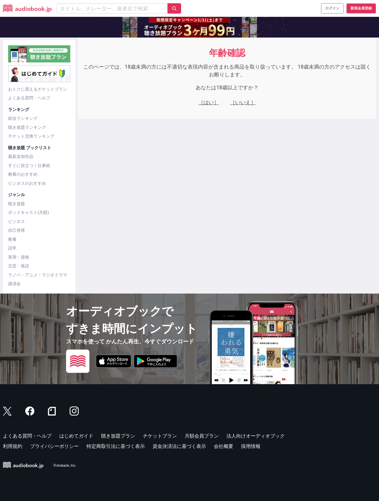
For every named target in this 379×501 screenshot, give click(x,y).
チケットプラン (160, 436)
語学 (12, 248)
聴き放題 (16, 203)
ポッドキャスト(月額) (28, 212)
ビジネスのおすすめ (27, 183)
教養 (12, 239)
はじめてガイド (76, 436)
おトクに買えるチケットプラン (37, 89)
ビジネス (16, 221)
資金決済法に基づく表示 (179, 446)
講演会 (14, 283)
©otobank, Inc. (64, 465)
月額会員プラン (202, 436)
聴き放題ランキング (27, 127)
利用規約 (12, 446)
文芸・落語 (18, 265)
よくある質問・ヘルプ (29, 97)
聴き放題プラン (118, 436)
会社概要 (223, 446)
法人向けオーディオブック (255, 436)
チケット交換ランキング (31, 136)
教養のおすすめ (23, 174)
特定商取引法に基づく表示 (115, 446)
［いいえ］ (243, 102)
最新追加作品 (20, 156)
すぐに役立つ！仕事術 (29, 165)
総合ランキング (23, 118)
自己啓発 (16, 230)
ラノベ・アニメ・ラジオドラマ (37, 275)
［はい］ (208, 102)
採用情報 (250, 446)
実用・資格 (18, 257)
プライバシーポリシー (54, 446)
